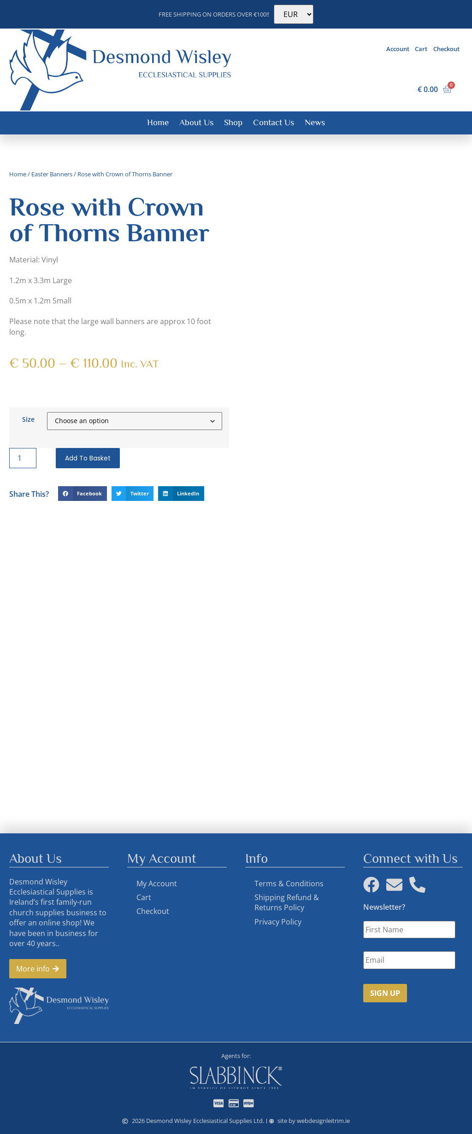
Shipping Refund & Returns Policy (286, 902)
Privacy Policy (277, 922)
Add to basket (88, 458)
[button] (82, 493)
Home (158, 122)
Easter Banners (51, 174)
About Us (196, 122)
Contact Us (273, 122)
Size (28, 419)
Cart (421, 49)
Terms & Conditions (289, 883)
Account (397, 49)
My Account (156, 883)
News (315, 122)
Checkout (446, 49)
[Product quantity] (22, 458)
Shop (233, 122)
